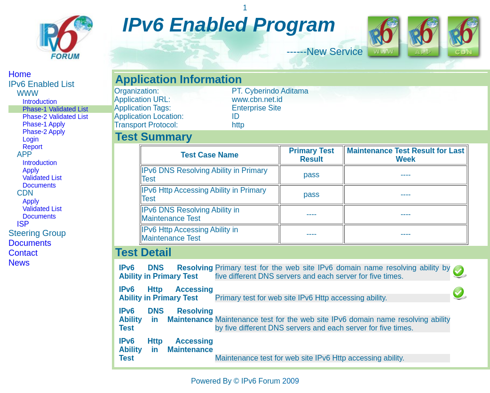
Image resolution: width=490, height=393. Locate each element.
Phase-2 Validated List (55, 116)
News (19, 262)
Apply (31, 170)
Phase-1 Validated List (55, 109)
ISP (23, 224)
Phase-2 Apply (44, 131)
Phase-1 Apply (44, 124)
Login (31, 139)
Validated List (42, 177)
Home (19, 74)
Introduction (40, 101)
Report (32, 146)
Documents (39, 185)
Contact (23, 253)
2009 (290, 381)
